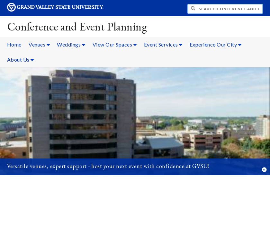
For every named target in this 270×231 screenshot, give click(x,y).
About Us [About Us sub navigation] (20, 59)
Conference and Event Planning (77, 26)
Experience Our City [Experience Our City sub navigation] (216, 44)
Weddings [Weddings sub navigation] (71, 44)
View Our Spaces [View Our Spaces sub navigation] (115, 44)
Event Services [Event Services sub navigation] (163, 44)
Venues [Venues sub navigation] (39, 44)
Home (14, 44)
